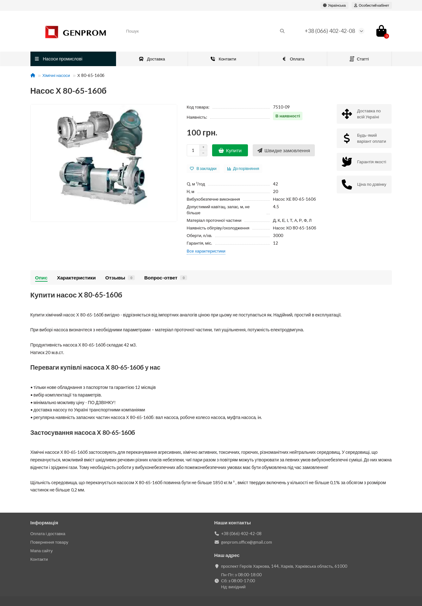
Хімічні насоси (56, 75)
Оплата (293, 58)
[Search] (205, 31)
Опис (41, 277)
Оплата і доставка (47, 533)
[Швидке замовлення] (284, 150)
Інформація (44, 522)
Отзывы (120, 277)
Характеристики (76, 277)
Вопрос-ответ (165, 277)
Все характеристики (206, 250)
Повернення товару (49, 542)
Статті (359, 59)
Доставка (152, 58)
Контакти (223, 58)
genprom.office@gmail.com (246, 542)
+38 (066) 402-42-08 (330, 31)
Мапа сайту (41, 550)
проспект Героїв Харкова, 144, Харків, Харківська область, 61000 (284, 566)
